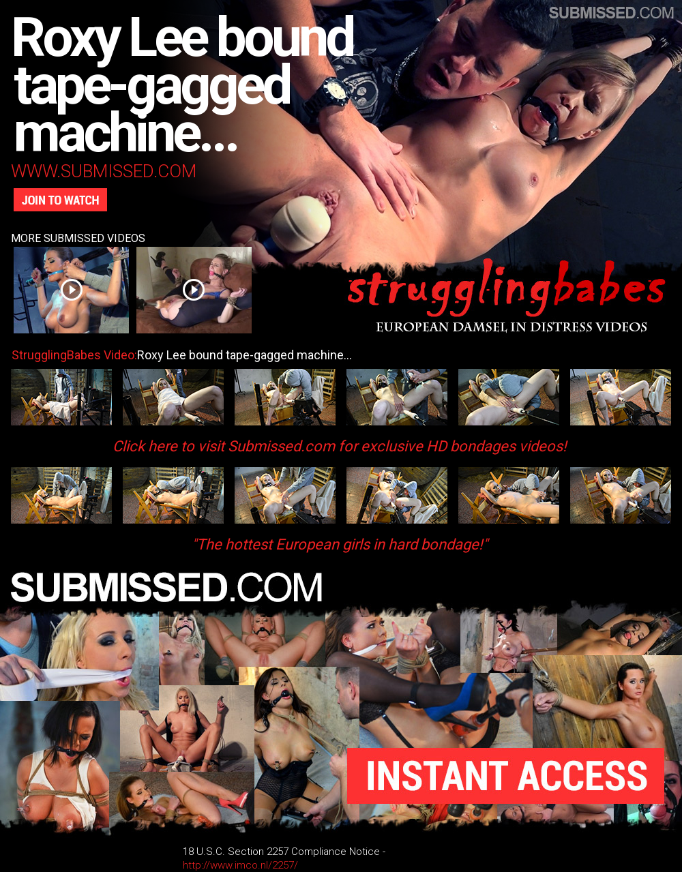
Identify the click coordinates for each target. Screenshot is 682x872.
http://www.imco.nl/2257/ (240, 865)
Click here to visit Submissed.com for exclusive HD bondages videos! (340, 446)
